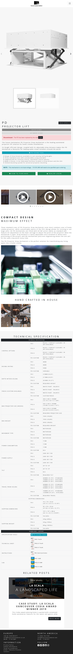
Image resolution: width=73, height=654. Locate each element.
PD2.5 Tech (37, 543)
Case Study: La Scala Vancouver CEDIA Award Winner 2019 (36, 606)
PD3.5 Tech (37, 547)
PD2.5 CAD (36, 562)
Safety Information (10, 646)
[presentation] (2, 53)
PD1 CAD (36, 558)
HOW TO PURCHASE (18, 174)
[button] (30, 206)
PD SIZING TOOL (36, 153)
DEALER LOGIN (54, 174)
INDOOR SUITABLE (36, 129)
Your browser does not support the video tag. (51, 314)
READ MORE (54, 619)
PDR (40, 137)
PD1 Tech (36, 539)
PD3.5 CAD (36, 566)
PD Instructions (39, 553)
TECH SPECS (64, 123)
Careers (6, 651)
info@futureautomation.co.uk (14, 637)
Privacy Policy (9, 645)
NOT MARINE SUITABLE (36, 133)
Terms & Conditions (11, 648)
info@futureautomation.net (47, 637)
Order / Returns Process (12, 650)
